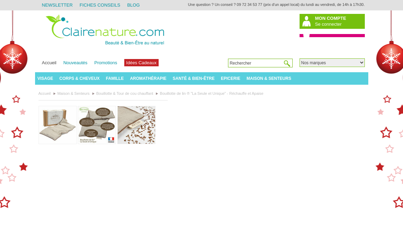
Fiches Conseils (99, 5)
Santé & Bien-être (194, 78)
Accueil (49, 62)
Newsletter (57, 5)
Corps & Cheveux (79, 78)
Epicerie (230, 78)
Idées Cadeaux (141, 62)
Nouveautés (75, 62)
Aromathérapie (148, 78)
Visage (45, 78)
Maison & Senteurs (268, 78)
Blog (133, 5)
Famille (115, 78)
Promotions (105, 62)
